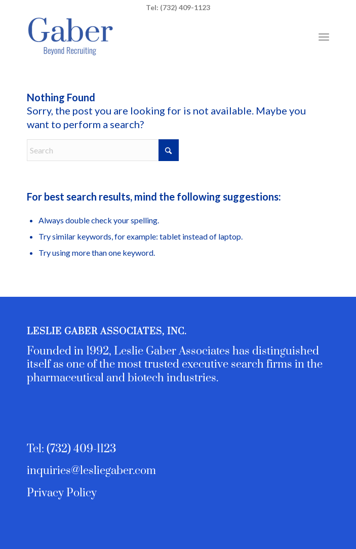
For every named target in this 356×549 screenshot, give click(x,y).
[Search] (103, 150)
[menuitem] (324, 36)
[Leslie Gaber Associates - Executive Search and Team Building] (148, 36)
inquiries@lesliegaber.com (91, 471)
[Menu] (324, 36)
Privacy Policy (62, 493)
